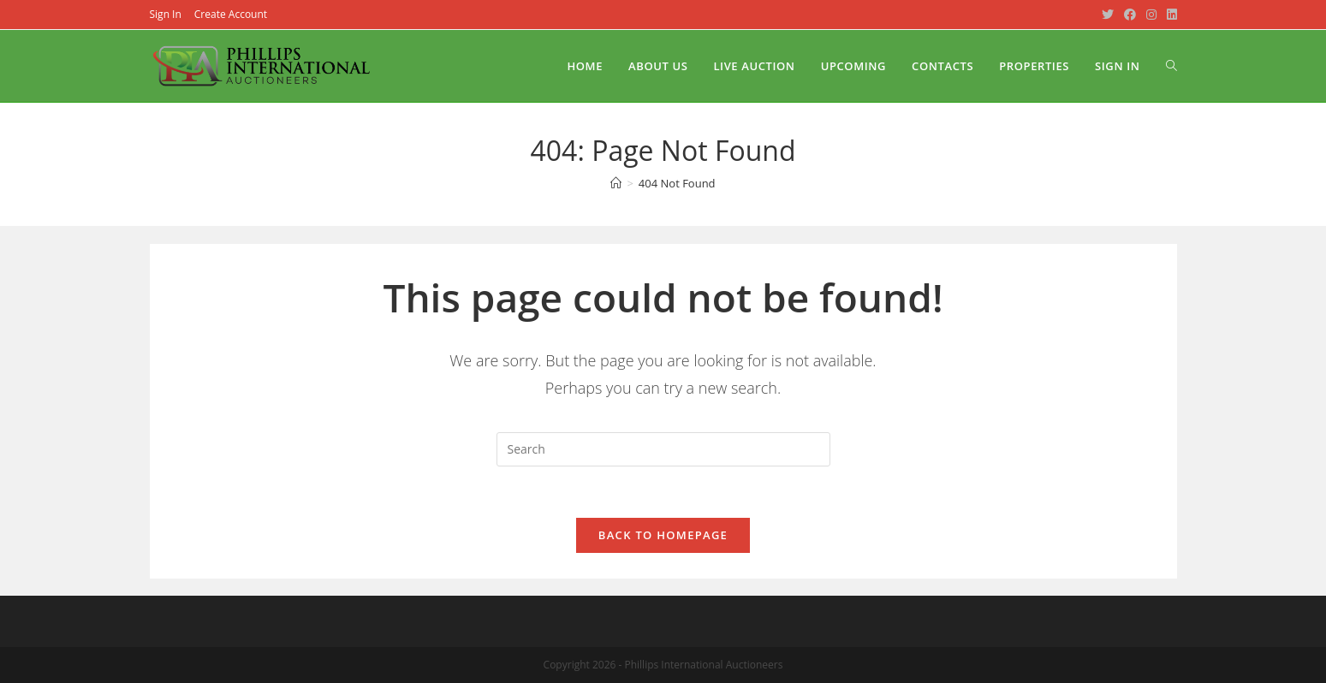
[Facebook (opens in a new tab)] (1130, 14)
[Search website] (1171, 66)
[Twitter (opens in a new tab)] (1108, 14)
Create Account (230, 14)
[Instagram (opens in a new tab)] (1151, 14)
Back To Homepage (663, 535)
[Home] (615, 183)
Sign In (165, 14)
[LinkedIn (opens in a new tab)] (1169, 14)
